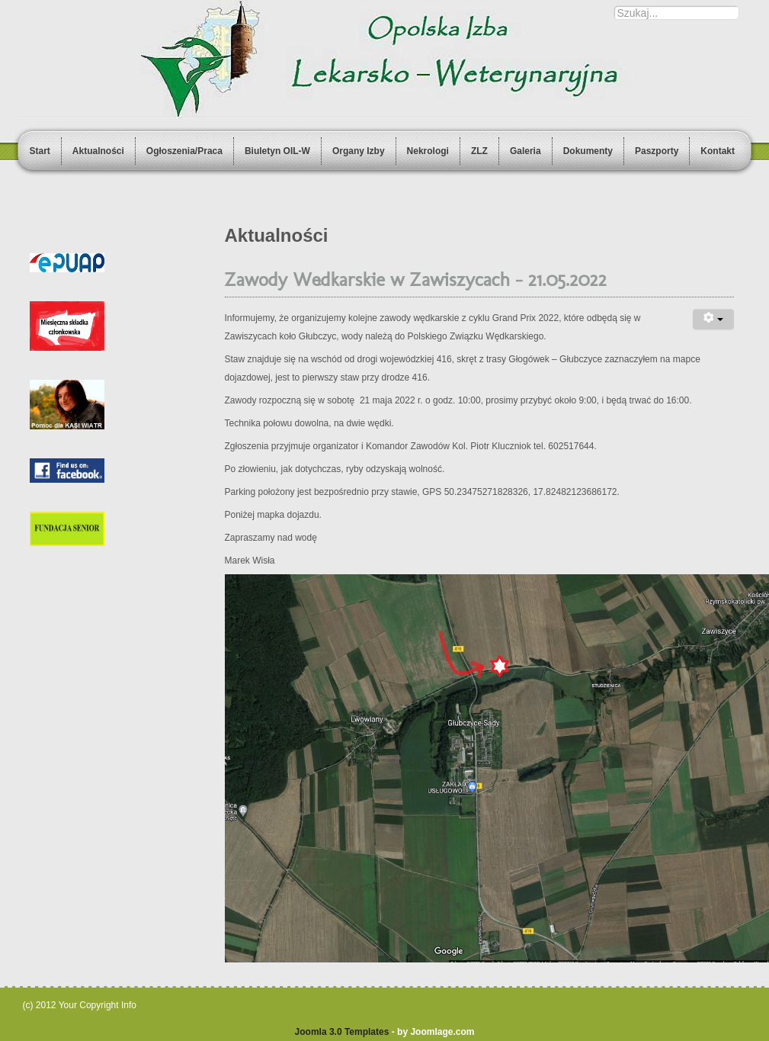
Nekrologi (428, 151)
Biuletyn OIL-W (277, 151)
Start (40, 151)
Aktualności (98, 151)
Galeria (525, 151)
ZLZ (479, 151)
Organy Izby (358, 151)
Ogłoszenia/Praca (184, 151)
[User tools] (713, 319)
